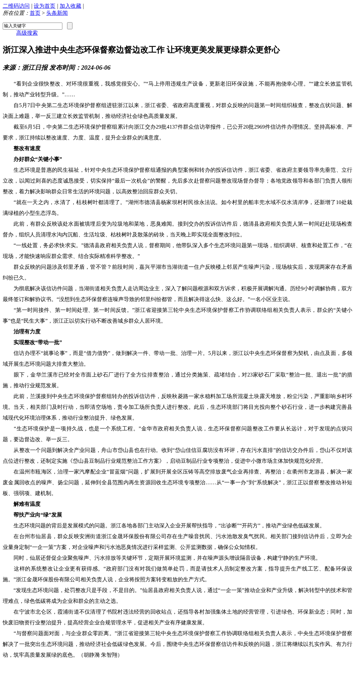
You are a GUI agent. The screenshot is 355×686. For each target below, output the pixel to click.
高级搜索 (27, 33)
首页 (35, 13)
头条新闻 (57, 13)
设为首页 (44, 6)
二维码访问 (16, 6)
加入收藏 (70, 6)
